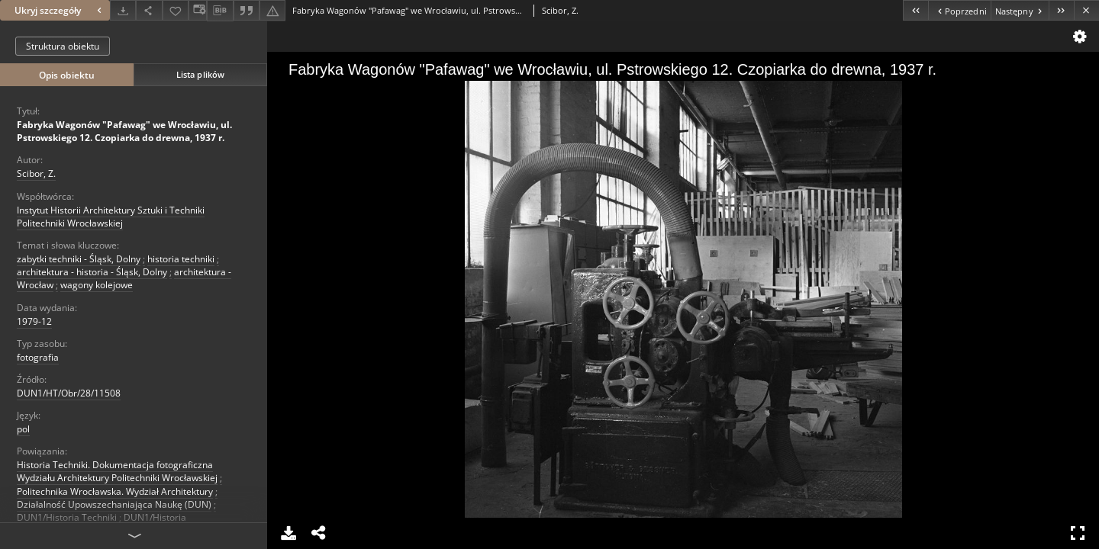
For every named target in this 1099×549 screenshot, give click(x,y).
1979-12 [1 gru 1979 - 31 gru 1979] (34, 321)
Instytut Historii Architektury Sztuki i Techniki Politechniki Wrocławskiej (111, 217)
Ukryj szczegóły (60, 10)
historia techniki (180, 258)
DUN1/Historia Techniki (67, 517)
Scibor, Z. (36, 173)
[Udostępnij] (149, 10)
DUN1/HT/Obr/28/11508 (69, 393)
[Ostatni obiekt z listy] (1061, 10)
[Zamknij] (1086, 10)
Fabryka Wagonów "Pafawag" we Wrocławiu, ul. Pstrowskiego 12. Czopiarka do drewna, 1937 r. (124, 131)
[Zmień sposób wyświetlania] (198, 10)
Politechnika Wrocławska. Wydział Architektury (115, 491)
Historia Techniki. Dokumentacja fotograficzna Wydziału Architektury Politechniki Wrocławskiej (117, 471)
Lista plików (200, 74)
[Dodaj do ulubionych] (176, 10)
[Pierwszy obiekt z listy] (915, 10)
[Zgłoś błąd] (272, 10)
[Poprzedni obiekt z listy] (959, 10)
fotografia (38, 357)
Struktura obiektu (62, 46)
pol (23, 428)
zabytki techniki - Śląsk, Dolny (78, 258)
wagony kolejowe (96, 284)
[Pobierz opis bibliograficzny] (220, 10)
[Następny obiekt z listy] (1020, 10)
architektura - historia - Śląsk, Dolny (92, 271)
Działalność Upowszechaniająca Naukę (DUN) (114, 504)
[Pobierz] (123, 10)
